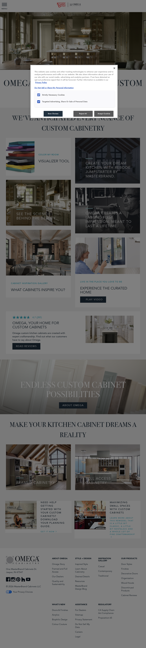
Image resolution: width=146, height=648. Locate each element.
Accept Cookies (104, 114)
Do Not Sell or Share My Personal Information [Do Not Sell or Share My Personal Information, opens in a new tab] (54, 88)
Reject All (83, 114)
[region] (74, 91)
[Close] (114, 68)
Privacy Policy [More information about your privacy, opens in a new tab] (41, 82)
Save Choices (53, 114)
